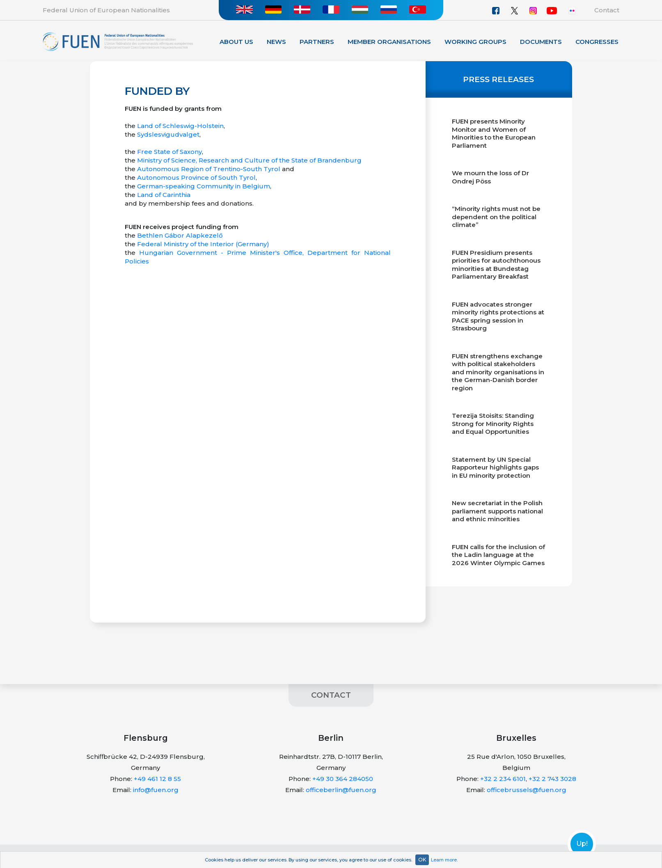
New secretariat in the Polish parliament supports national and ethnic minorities (497, 511)
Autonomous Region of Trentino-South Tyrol (208, 169)
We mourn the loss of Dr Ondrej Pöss (490, 177)
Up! (582, 844)
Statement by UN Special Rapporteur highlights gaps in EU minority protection (495, 467)
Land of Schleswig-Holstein (180, 126)
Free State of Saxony (169, 152)
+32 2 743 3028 (552, 779)
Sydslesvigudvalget (168, 134)
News (276, 42)
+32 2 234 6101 (503, 779)
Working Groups (475, 42)
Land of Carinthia (163, 195)
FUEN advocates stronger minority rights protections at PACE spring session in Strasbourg (498, 316)
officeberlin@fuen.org (341, 790)
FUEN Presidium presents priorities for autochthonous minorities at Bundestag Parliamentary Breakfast (496, 265)
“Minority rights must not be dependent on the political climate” (496, 217)
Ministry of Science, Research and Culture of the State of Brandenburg (249, 160)
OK (422, 860)
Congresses (596, 42)
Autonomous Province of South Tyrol (196, 177)
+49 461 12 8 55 (157, 779)
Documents (541, 42)
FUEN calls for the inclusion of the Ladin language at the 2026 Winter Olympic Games (498, 555)
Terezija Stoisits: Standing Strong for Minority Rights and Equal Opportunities (493, 423)
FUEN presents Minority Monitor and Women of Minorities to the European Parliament (494, 133)
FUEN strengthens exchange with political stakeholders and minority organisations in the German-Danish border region (498, 372)
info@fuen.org (156, 790)
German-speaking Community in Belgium (203, 186)
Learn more (444, 860)
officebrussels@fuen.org (526, 790)
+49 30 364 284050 (342, 779)
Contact (606, 10)
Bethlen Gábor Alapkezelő (180, 235)
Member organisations (389, 42)
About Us (236, 42)
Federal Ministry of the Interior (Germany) (203, 244)
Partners (317, 42)
